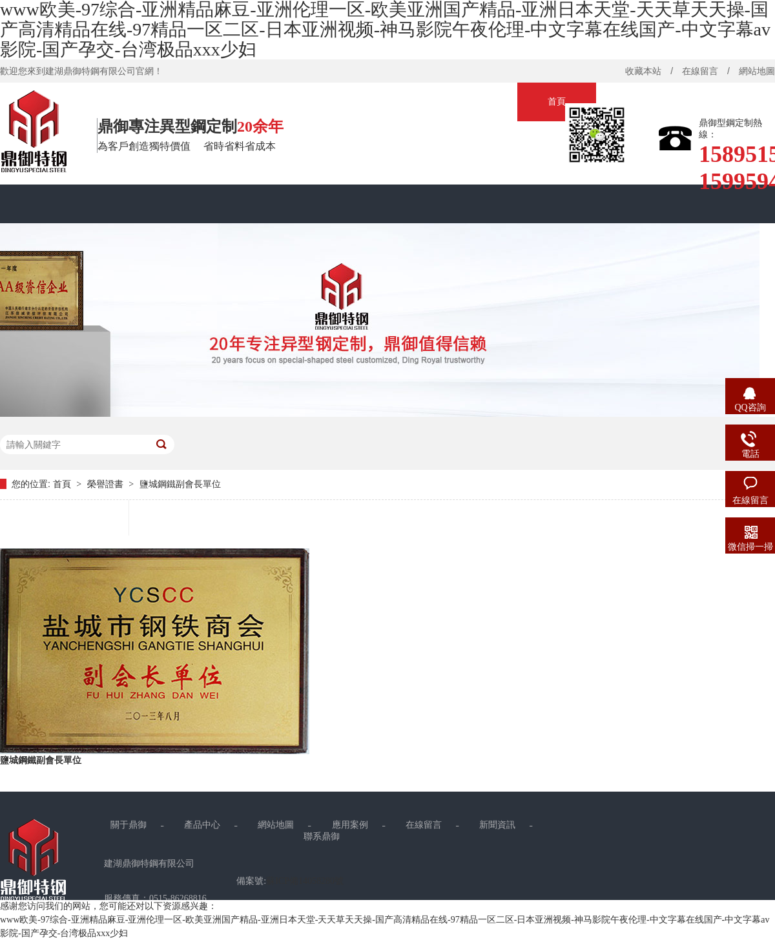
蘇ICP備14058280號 (305, 881)
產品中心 (202, 825)
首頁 (557, 101)
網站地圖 (276, 825)
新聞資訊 (497, 825)
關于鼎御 (128, 825)
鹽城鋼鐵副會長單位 (180, 484)
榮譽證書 (106, 484)
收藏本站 (643, 71)
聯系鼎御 (322, 836)
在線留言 (700, 71)
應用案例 (350, 825)
